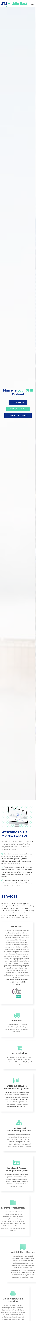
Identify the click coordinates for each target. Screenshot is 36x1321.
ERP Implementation (18, 409)
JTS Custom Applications (18, 415)
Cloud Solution (18, 402)
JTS (14, 5)
